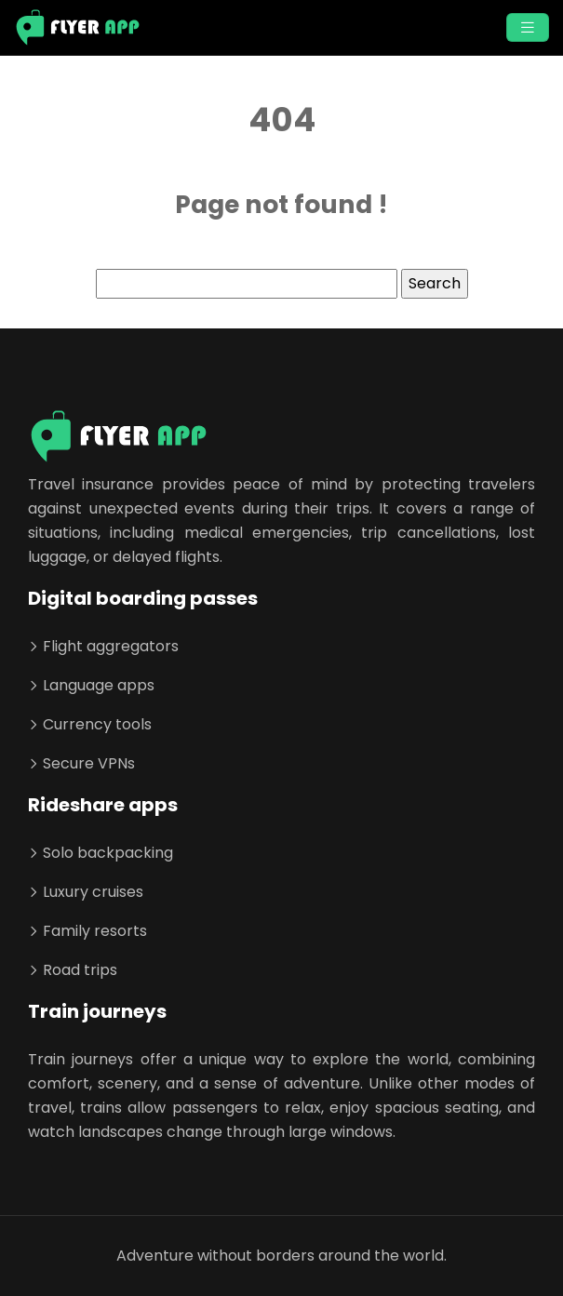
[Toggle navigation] (527, 27)
